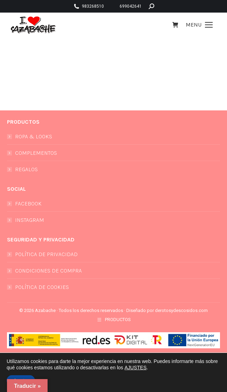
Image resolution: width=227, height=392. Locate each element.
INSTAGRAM (29, 220)
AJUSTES (136, 367)
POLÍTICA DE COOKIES (42, 287)
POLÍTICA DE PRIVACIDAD (46, 254)
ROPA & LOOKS (33, 136)
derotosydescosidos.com (181, 310)
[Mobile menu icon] (199, 25)
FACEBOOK (28, 203)
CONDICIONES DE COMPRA (48, 270)
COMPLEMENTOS (36, 153)
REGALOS (26, 169)
